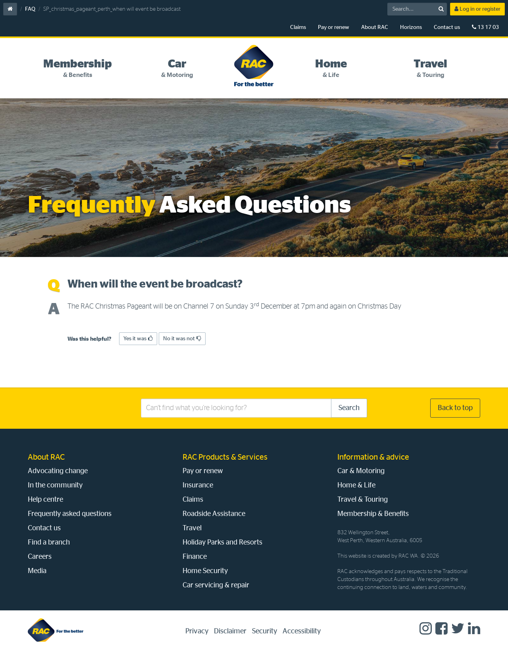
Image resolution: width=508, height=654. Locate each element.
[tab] (77, 68)
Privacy (196, 631)
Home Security (205, 571)
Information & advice (373, 457)
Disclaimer (230, 631)
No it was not (182, 338)
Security (264, 631)
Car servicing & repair (216, 585)
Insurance (198, 485)
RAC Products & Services (225, 457)
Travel (192, 528)
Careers (40, 556)
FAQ (30, 9)
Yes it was (138, 338)
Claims (298, 27)
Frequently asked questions (70, 514)
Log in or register (477, 9)
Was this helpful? (89, 339)
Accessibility (302, 631)
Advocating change (58, 471)
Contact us (447, 27)
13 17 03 (485, 27)
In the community (55, 485)
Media (37, 571)
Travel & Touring (362, 499)
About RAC (374, 27)
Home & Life (356, 485)
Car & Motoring (361, 471)
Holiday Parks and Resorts (222, 542)
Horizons (411, 27)
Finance (195, 556)
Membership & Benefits (373, 514)
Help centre (45, 499)
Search (349, 408)
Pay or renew (333, 27)
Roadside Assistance (214, 514)
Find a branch (49, 542)
